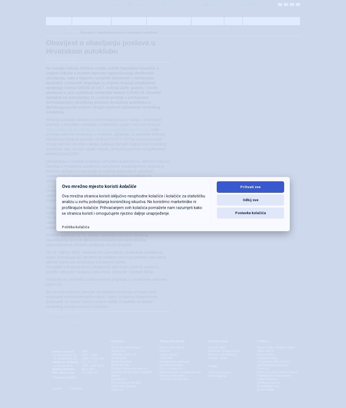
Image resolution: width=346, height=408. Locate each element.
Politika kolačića (75, 227)
